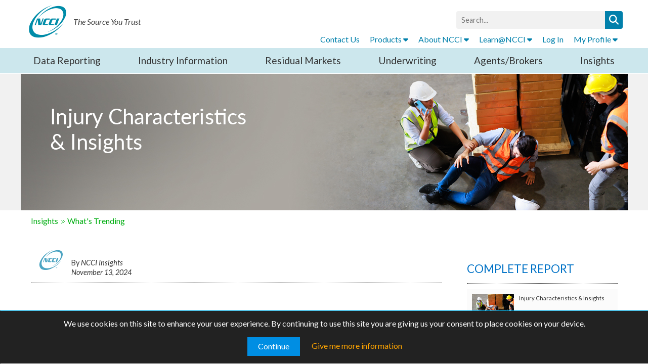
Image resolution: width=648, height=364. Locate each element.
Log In (553, 39)
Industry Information (183, 60)
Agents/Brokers (508, 60)
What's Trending (96, 220)
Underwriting (407, 60)
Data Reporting (67, 60)
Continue (273, 346)
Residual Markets (303, 60)
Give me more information (357, 345)
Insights (597, 60)
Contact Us (340, 39)
